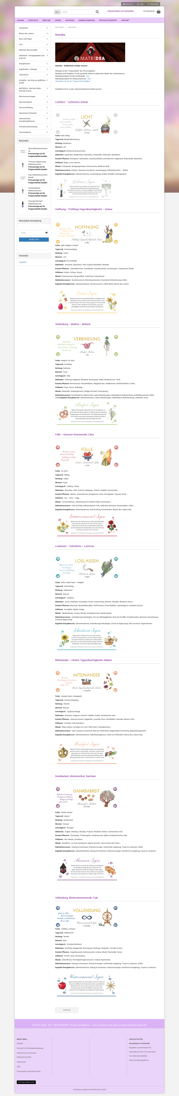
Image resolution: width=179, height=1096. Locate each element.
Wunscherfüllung (26, 110)
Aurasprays (23, 31)
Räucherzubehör (25, 105)
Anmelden (34, 242)
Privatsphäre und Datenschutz (29, 1074)
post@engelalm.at (141, 1063)
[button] (128, 4)
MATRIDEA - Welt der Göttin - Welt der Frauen (30, 92)
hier (87, 79)
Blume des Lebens (26, 36)
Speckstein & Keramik (27, 116)
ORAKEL (58, 20)
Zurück (67, 1013)
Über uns (46, 20)
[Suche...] (57, 11)
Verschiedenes (25, 135)
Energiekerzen (24, 66)
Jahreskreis (23, 77)
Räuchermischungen (27, 99)
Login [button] (140, 4)
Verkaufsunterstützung (28, 129)
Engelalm (22, 265)
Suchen (20, 20)
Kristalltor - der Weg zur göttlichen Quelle (32, 84)
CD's (21, 47)
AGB (18, 1069)
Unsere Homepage (86, 20)
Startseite (33, 20)
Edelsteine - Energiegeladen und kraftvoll (31, 59)
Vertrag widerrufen (26, 1085)
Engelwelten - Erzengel (28, 72)
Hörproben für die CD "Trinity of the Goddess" (73, 84)
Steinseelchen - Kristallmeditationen (27, 122)
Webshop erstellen (80, 1092)
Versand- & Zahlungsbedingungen (30, 1051)
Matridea (70, 20)
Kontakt (125, 20)
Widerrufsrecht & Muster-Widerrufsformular (27, 1058)
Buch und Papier (25, 42)
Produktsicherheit (108, 20)
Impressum (21, 1065)
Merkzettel (153, 4)
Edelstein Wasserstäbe (28, 53)
